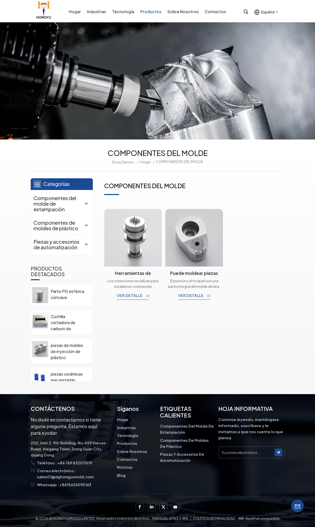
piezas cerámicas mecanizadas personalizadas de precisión (67, 380)
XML (185, 518)
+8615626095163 (75, 484)
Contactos (215, 11)
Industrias (96, 11)
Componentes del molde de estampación (54, 203)
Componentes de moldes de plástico (55, 225)
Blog (121, 475)
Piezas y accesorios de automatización (56, 244)
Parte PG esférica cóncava (67, 294)
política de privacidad (214, 518)
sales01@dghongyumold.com (65, 476)
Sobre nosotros (183, 11)
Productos (150, 11)
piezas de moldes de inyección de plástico (67, 351)
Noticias (125, 467)
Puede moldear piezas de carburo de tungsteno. (194, 273)
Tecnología (123, 11)
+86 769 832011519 (74, 462)
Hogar (75, 11)
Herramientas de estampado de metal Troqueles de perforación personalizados (132, 273)
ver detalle (130, 295)
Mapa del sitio (165, 518)
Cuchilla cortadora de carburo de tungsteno (63, 323)
